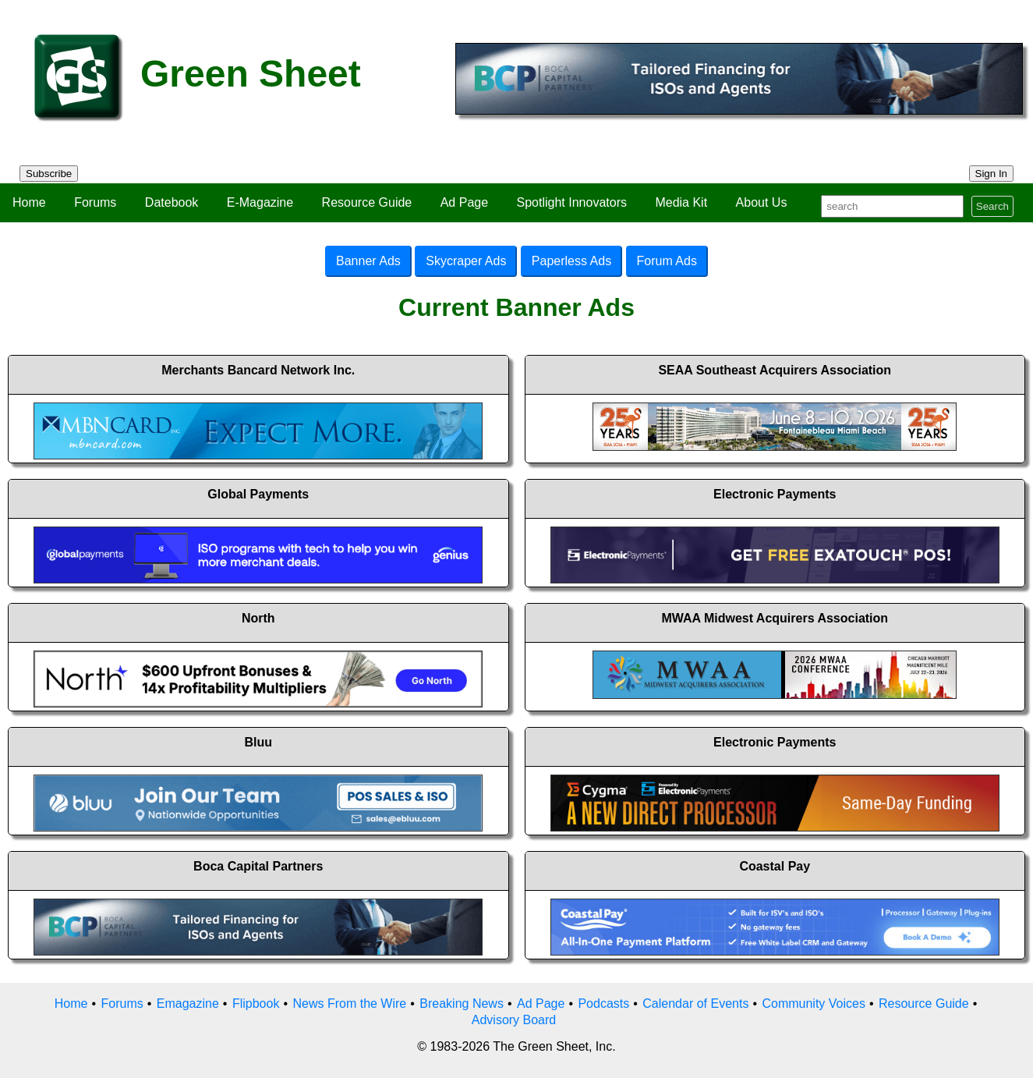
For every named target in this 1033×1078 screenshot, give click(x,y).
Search (992, 206)
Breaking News (461, 1003)
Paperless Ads (571, 261)
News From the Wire (349, 1003)
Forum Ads (667, 261)
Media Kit (681, 202)
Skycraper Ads (466, 261)
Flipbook (255, 1003)
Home (29, 202)
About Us (761, 202)
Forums (95, 202)
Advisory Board (514, 1020)
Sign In (991, 173)
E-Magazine (260, 202)
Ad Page (464, 202)
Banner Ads (368, 261)
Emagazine (188, 1003)
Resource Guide (367, 202)
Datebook (172, 202)
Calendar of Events (695, 1003)
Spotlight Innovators (572, 202)
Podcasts (603, 1003)
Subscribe (49, 173)
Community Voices (813, 1003)
